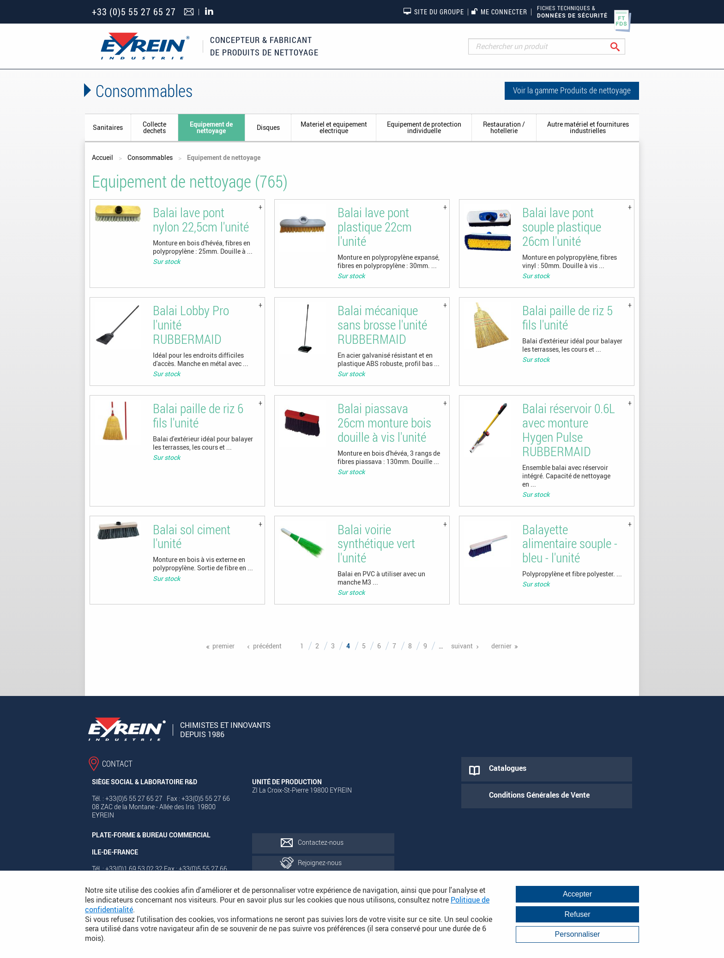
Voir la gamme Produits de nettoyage (572, 90)
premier (223, 645)
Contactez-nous (321, 842)
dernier (501, 645)
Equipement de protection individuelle (424, 127)
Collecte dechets (154, 127)
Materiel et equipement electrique (334, 127)
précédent (267, 645)
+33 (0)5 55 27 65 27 (134, 12)
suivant (462, 645)
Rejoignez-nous (320, 862)
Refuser (577, 914)
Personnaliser (577, 934)
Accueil (102, 157)
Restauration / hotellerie (504, 127)
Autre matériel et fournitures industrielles (588, 127)
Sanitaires (108, 127)
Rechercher (622, 46)
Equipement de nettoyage (211, 127)
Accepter (577, 894)
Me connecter (499, 11)
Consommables (150, 157)
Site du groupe (433, 11)
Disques (268, 127)
